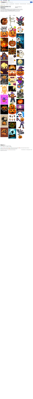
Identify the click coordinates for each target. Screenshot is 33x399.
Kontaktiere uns (3, 146)
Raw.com (10, 146)
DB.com (8, 146)
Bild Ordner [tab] (14, 15)
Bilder (9, 0)
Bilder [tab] (10, 15)
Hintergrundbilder (5, 0)
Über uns (1, 146)
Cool (1, 0)
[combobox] (19, 2)
